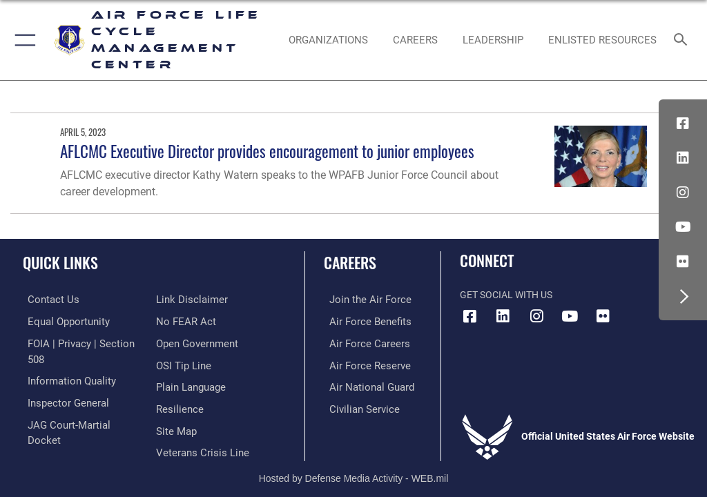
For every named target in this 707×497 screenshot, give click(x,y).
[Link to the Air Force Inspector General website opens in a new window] (61, 384)
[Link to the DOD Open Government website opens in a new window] (195, 321)
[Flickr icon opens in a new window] (683, 261)
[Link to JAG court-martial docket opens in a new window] (78, 405)
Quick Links (60, 262)
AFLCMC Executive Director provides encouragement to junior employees (267, 151)
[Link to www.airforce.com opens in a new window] (361, 299)
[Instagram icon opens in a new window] (683, 192)
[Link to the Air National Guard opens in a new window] (363, 384)
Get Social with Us (506, 295)
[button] (22, 40)
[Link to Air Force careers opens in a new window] (360, 342)
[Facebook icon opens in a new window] (683, 123)
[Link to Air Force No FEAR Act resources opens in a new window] (183, 299)
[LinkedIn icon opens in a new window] (683, 158)
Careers (350, 262)
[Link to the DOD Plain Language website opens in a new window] (189, 363)
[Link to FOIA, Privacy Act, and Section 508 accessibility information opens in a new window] (81, 342)
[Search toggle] (683, 40)
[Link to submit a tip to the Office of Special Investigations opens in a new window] (181, 342)
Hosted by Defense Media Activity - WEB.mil (354, 457)
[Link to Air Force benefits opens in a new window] (361, 321)
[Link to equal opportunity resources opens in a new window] (62, 321)
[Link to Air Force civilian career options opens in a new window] (355, 405)
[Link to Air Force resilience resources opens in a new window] (177, 384)
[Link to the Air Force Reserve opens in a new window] (361, 363)
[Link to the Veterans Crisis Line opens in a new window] (198, 427)
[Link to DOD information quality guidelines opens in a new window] (64, 363)
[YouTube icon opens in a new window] (683, 227)
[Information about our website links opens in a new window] (55, 427)
